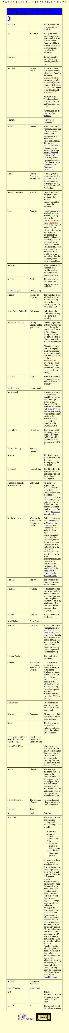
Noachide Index (50, 977)
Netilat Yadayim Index (50, 574)
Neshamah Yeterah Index (52, 512)
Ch (27, 2)
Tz (55, 2)
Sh (48, 2)
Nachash (47, 115)
